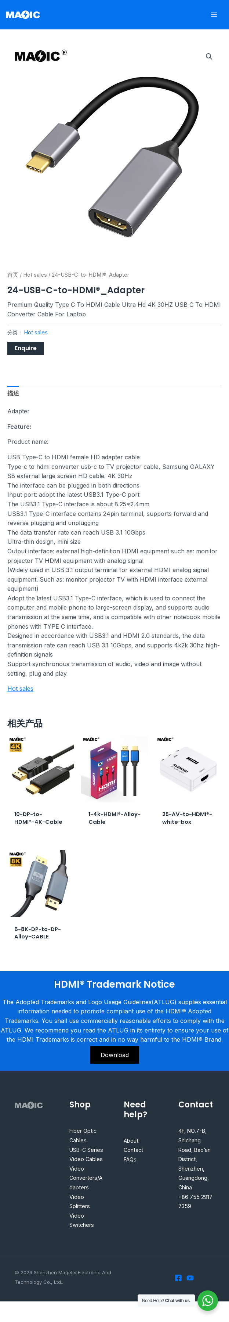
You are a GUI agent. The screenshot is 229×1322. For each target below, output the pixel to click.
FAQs (131, 1170)
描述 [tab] (13, 393)
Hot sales (35, 275)
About (132, 1151)
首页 (12, 275)
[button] (209, 56)
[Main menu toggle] (214, 14)
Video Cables (87, 1179)
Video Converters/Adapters (86, 1198)
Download (115, 1066)
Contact (134, 1161)
